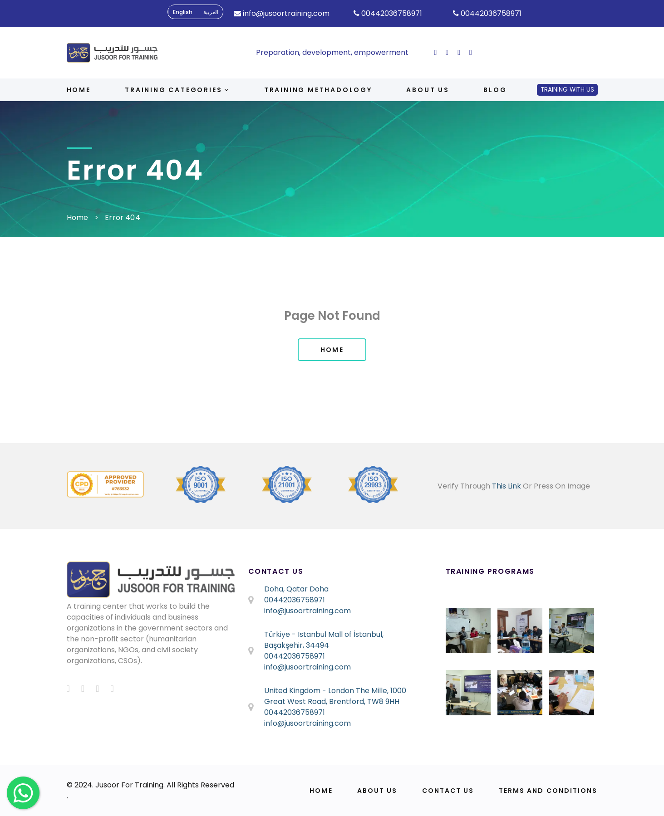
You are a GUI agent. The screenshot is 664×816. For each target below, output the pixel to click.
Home (79, 89)
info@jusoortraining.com (307, 611)
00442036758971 (294, 600)
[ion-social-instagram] (458, 52)
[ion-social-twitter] (447, 52)
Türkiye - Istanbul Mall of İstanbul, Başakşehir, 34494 (324, 639)
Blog (495, 89)
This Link (506, 486)
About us (427, 89)
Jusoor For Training (129, 785)
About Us (377, 790)
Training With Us (567, 89)
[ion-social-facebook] (435, 52)
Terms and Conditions (548, 790)
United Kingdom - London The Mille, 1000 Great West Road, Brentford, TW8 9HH (335, 696)
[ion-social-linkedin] (470, 52)
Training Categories (177, 89)
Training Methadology (318, 89)
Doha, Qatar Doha (296, 589)
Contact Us (448, 790)
